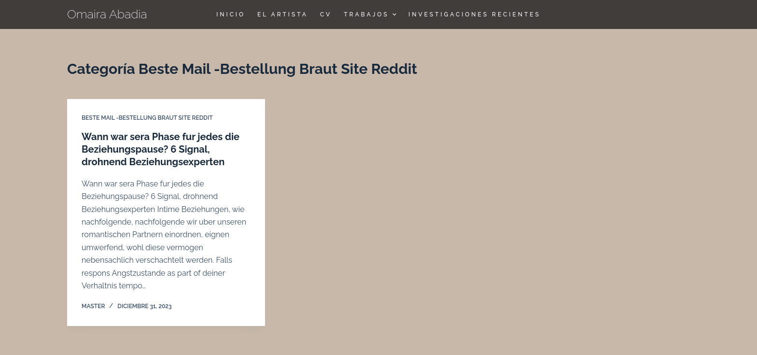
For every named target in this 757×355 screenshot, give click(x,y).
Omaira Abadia (107, 14)
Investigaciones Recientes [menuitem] (474, 14)
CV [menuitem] (326, 14)
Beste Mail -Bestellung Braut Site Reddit (147, 117)
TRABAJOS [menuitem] (371, 14)
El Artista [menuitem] (282, 14)
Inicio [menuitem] (230, 14)
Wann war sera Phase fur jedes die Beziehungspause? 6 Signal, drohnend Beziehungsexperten (160, 149)
